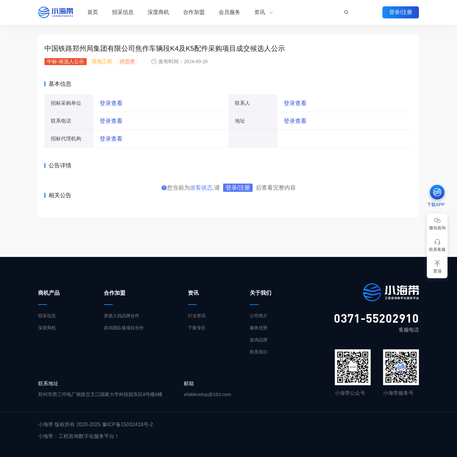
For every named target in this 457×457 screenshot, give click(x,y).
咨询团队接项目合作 (124, 327)
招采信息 (123, 12)
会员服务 (229, 12)
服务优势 (259, 327)
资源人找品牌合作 (121, 315)
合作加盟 (194, 12)
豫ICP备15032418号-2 (127, 424)
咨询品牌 (259, 339)
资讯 (259, 12)
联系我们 (259, 351)
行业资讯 (197, 315)
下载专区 (197, 327)
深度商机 (158, 12)
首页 (92, 12)
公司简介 (259, 315)
